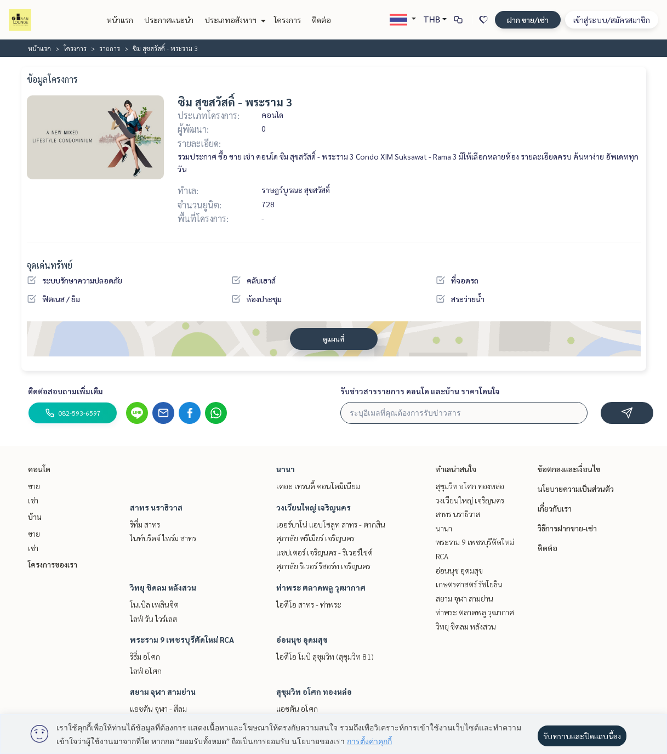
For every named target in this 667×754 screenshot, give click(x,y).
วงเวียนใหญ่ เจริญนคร (313, 507)
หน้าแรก (119, 20)
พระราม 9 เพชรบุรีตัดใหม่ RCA (182, 639)
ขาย (34, 486)
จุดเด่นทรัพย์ (49, 265)
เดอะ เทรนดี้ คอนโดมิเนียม (318, 486)
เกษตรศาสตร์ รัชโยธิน (469, 584)
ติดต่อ (321, 20)
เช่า (33, 500)
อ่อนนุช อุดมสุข (302, 639)
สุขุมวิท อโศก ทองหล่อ (314, 691)
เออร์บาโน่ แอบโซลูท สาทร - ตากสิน (330, 524)
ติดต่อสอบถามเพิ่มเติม (65, 391)
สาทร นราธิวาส (156, 507)
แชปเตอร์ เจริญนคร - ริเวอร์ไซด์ (324, 552)
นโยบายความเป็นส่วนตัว (576, 489)
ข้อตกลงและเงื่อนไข (569, 469)
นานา (285, 469)
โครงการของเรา (52, 564)
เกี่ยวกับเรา (555, 508)
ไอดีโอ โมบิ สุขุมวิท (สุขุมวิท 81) (325, 656)
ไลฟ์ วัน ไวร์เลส (153, 618)
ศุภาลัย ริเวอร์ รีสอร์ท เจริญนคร (323, 566)
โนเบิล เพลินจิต (154, 604)
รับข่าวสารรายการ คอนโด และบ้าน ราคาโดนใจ (420, 391)
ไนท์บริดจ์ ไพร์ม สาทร (163, 538)
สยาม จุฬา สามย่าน (163, 691)
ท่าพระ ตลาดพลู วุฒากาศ (321, 587)
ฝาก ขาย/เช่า (528, 20)
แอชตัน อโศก (297, 708)
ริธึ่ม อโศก (145, 656)
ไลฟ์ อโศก (146, 671)
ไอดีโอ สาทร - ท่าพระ (308, 604)
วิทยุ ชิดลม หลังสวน (163, 587)
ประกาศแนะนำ (168, 20)
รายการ (109, 48)
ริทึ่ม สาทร (145, 524)
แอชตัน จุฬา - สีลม (158, 708)
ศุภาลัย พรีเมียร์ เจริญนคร (315, 538)
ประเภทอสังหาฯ (233, 20)
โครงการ (287, 20)
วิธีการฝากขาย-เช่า (567, 528)
